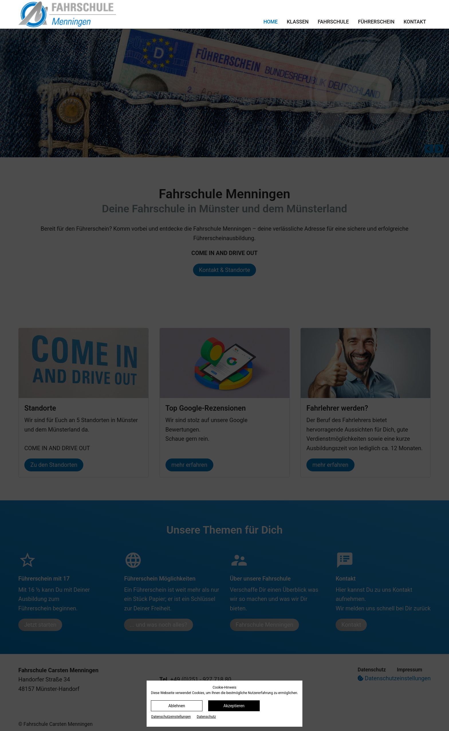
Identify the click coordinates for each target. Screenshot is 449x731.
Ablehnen (176, 705)
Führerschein (376, 22)
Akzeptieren (234, 705)
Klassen (298, 22)
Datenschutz (206, 717)
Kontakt (415, 22)
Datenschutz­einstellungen (171, 717)
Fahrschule (333, 22)
